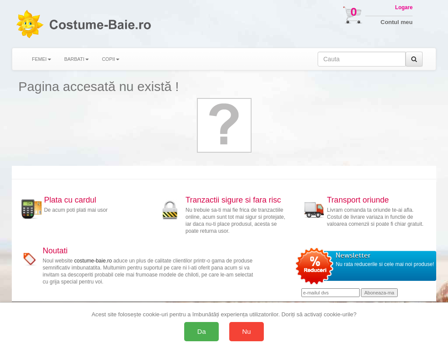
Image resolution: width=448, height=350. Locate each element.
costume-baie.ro (93, 261)
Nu (246, 331)
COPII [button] (110, 59)
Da (201, 331)
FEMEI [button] (41, 59)
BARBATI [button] (76, 59)
